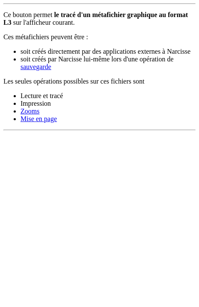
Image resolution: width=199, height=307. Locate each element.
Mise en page (38, 118)
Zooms (29, 111)
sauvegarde (35, 66)
